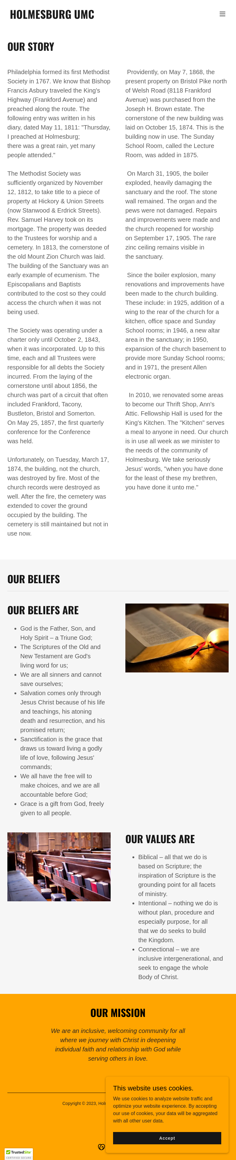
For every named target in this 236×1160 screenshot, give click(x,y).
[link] (52, 17)
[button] (222, 14)
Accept (167, 1142)
